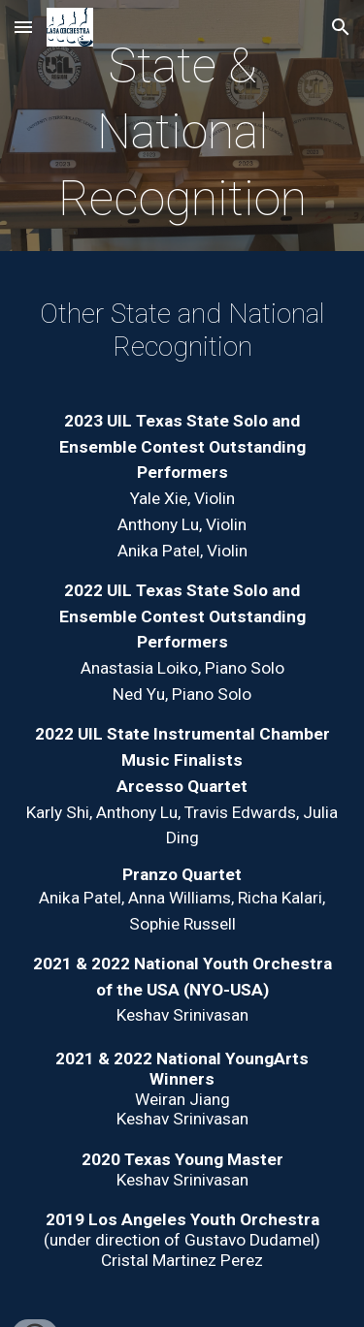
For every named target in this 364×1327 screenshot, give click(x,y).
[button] (23, 26)
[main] (182, 130)
